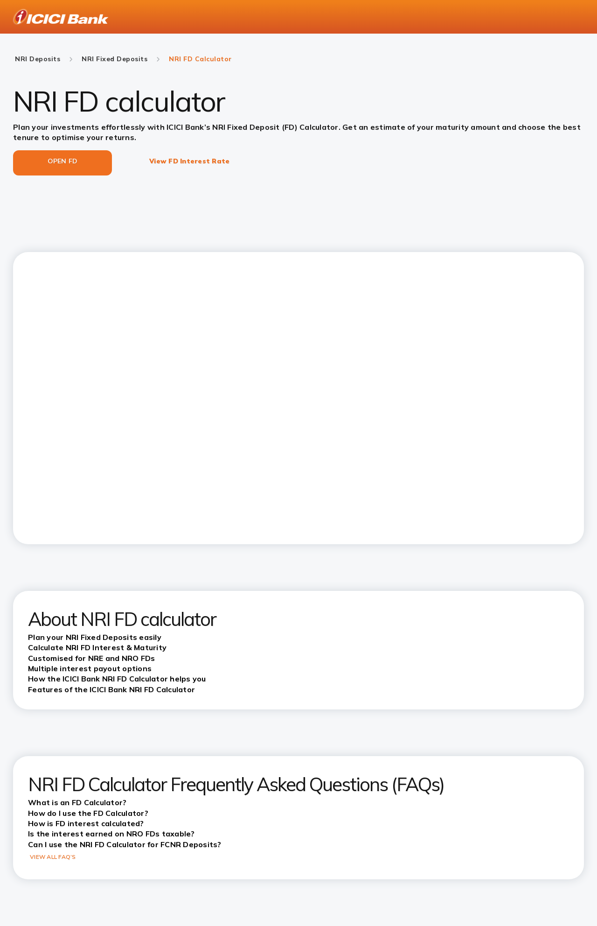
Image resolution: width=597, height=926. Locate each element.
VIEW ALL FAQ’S (53, 856)
